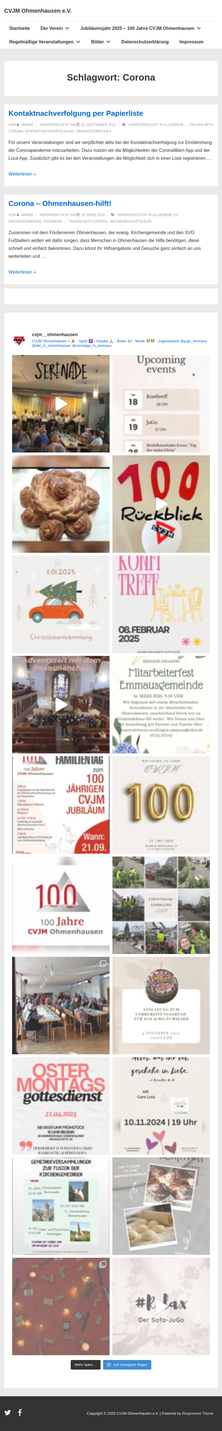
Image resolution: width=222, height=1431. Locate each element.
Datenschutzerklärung (145, 41)
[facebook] (20, 1414)
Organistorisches (93, 131)
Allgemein (173, 125)
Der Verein (56, 27)
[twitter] (9, 1414)
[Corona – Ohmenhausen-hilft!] (93, 215)
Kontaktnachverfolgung (49, 131)
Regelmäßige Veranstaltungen (46, 40)
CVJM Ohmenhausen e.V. (38, 11)
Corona (15, 131)
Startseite (19, 28)
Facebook (53, 221)
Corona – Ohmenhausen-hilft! (59, 203)
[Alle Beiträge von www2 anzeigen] (25, 125)
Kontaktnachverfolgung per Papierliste (75, 113)
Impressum (191, 41)
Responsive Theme (198, 1413)
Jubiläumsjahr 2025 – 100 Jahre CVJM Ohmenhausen (142, 27)
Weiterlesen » (22, 174)
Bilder (102, 40)
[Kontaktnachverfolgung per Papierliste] (98, 125)
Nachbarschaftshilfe (131, 221)
